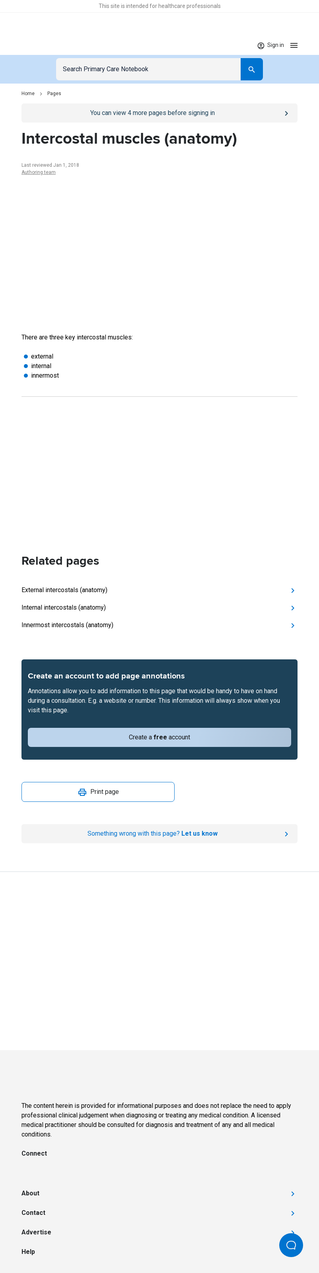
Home (28, 93)
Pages (54, 93)
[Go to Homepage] (46, 45)
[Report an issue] (159, 833)
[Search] (252, 69)
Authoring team (38, 172)
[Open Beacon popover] (291, 1245)
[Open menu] (294, 45)
